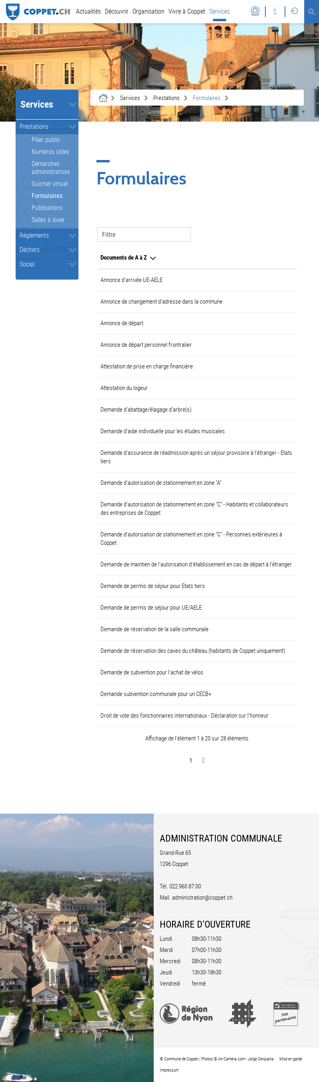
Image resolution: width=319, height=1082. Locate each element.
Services (219, 11)
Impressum (169, 1070)
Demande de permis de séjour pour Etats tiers (152, 586)
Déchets (30, 250)
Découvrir (116, 11)
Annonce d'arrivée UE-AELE (131, 280)
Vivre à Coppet (187, 11)
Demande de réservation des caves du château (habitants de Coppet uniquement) (192, 650)
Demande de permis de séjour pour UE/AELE (151, 607)
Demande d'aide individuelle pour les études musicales (162, 431)
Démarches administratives (51, 168)
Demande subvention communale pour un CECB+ (155, 694)
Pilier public (46, 140)
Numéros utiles (50, 152)
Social (27, 264)
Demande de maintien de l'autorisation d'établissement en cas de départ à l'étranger (196, 564)
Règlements (34, 235)
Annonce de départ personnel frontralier (146, 344)
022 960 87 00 (185, 886)
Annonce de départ (121, 323)
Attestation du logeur (124, 388)
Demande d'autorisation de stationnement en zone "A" (160, 482)
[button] (130, 98)
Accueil (103, 98)
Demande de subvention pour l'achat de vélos (151, 672)
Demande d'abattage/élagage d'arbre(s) (145, 409)
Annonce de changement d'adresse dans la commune (161, 301)
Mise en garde (290, 1059)
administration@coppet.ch (202, 897)
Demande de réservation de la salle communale (154, 629)
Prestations (34, 126)
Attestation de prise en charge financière (146, 366)
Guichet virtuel (50, 184)
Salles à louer (48, 220)
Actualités (88, 11)
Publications (47, 208)
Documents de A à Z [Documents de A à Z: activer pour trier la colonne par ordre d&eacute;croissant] (123, 257)
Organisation (148, 11)
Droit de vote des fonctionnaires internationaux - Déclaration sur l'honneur (184, 715)
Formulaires (55, 196)
